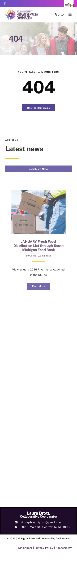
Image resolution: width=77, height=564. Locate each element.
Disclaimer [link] (25, 548)
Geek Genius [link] (63, 538)
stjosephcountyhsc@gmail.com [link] (41, 522)
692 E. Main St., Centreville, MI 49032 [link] (45, 527)
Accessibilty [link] (63, 548)
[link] (4, 3)
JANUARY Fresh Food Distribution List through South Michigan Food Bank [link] (39, 245)
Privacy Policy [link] (44, 548)
